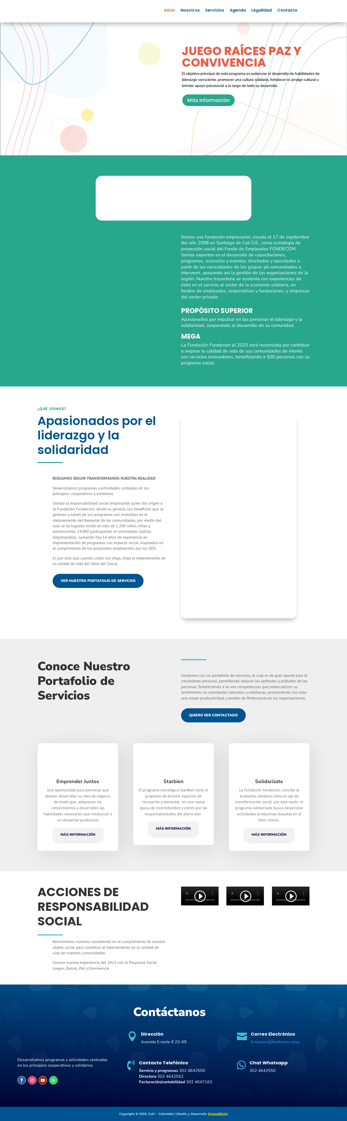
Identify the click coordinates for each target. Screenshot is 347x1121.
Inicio (169, 11)
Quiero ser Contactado (213, 715)
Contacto (287, 11)
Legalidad (261, 11)
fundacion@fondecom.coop (275, 1042)
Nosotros (190, 11)
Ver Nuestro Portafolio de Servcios (98, 580)
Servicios (214, 11)
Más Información (208, 100)
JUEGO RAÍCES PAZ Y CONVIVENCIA (241, 57)
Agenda (238, 11)
